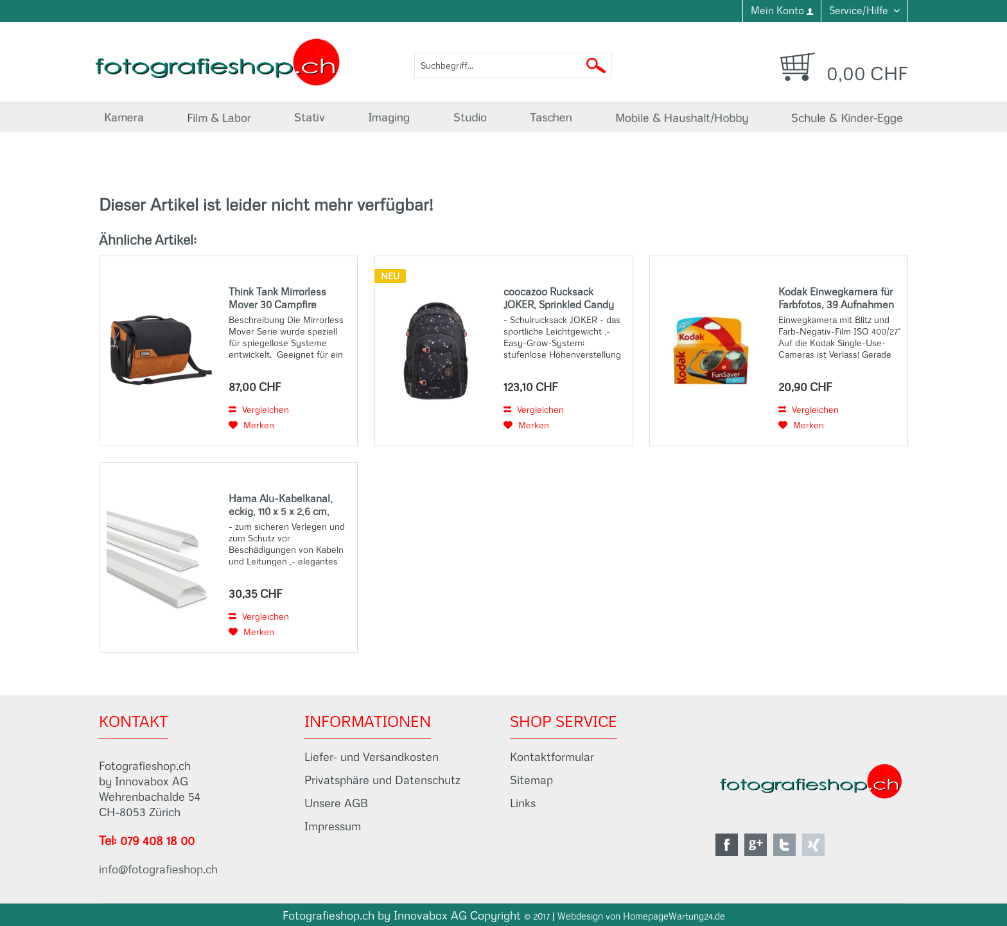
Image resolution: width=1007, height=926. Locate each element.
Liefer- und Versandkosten (371, 756)
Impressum (332, 826)
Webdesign (580, 916)
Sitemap (531, 780)
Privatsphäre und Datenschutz (382, 780)
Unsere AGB (336, 803)
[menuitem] (781, 11)
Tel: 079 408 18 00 (147, 840)
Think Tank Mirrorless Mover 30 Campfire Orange (277, 298)
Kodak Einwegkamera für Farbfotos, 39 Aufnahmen (836, 298)
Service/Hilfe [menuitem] (860, 10)
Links (523, 803)
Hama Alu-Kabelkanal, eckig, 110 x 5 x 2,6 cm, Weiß (281, 505)
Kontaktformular (552, 756)
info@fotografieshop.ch (158, 869)
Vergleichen (259, 409)
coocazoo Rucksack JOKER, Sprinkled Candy (559, 298)
